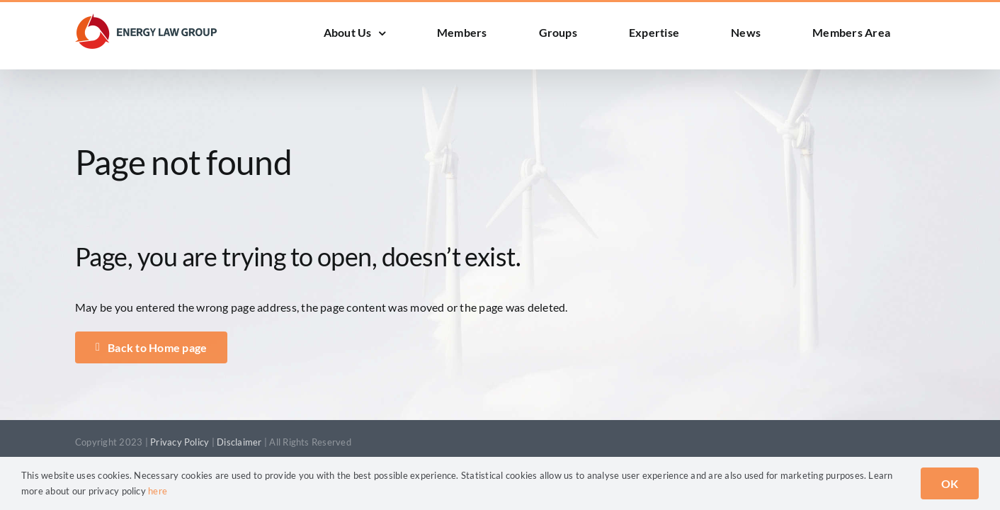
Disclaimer (239, 442)
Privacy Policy (179, 442)
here (157, 491)
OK (949, 483)
